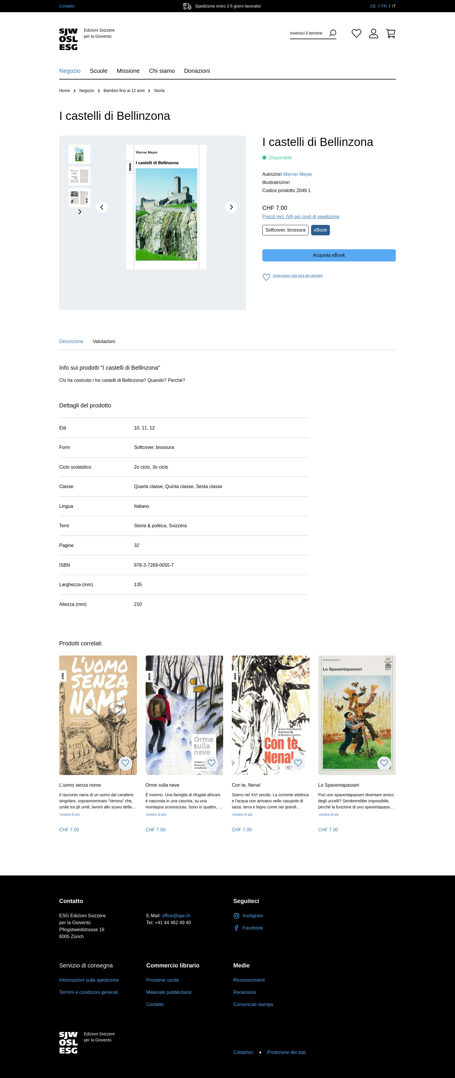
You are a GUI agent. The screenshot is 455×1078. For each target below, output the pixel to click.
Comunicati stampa (253, 1004)
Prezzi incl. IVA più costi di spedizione (301, 216)
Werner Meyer (297, 174)
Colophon (243, 1052)
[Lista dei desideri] (356, 33)
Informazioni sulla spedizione (89, 980)
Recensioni (244, 992)
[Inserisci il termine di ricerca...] (308, 33)
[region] (153, 223)
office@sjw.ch (176, 915)
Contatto (67, 6)
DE (373, 6)
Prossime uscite (162, 980)
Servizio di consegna (86, 965)
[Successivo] (231, 207)
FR (384, 6)
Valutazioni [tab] (104, 341)
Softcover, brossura (286, 229)
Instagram (248, 915)
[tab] (71, 343)
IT (394, 6)
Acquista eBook (329, 255)
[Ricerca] (330, 33)
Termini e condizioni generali (88, 992)
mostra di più (70, 814)
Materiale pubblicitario (169, 992)
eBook (320, 229)
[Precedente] (102, 207)
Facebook (248, 927)
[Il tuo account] (373, 33)
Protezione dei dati (286, 1052)
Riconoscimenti (249, 980)
